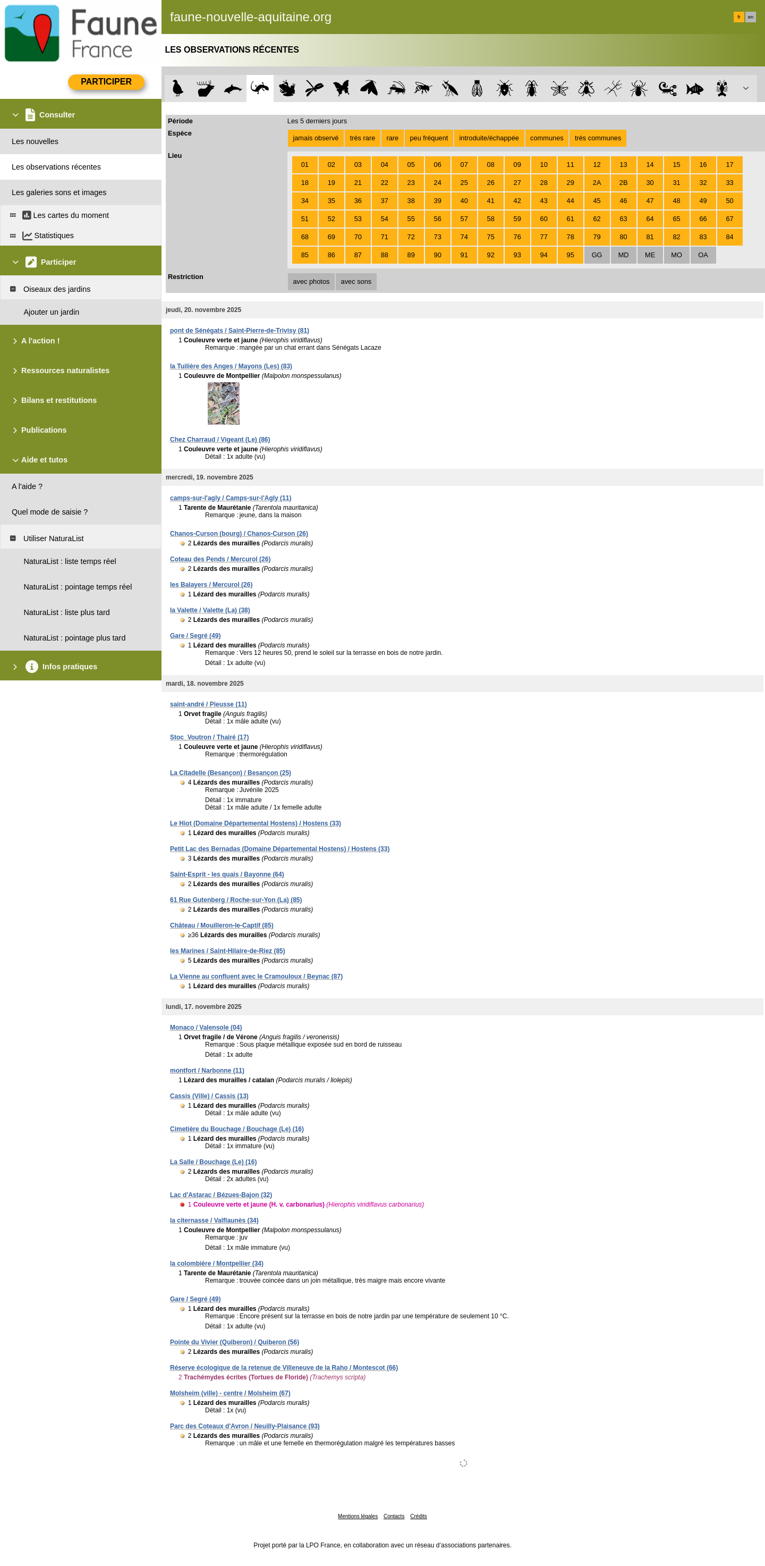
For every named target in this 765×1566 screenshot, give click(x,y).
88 (384, 255)
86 (331, 255)
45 (597, 201)
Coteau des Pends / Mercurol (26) (220, 559)
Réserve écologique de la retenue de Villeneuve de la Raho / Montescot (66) (284, 1367)
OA (703, 255)
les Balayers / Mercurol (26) (211, 584)
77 (544, 237)
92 (491, 255)
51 (305, 219)
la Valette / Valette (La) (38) (210, 610)
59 (517, 219)
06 (437, 165)
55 (411, 219)
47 (649, 201)
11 (570, 165)
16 (703, 165)
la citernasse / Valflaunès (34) (214, 1220)
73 (437, 237)
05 (411, 165)
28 (544, 183)
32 (703, 183)
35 (331, 201)
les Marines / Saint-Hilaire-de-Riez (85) (227, 951)
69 (331, 237)
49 (703, 201)
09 (517, 165)
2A (597, 183)
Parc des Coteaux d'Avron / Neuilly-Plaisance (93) (245, 1426)
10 (544, 165)
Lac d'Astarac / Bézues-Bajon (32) (221, 1195)
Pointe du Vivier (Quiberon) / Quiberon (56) (234, 1342)
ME (650, 255)
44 (570, 201)
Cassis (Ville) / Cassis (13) (209, 1096)
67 (729, 219)
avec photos (311, 281)
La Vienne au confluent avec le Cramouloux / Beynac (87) (256, 976)
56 (437, 219)
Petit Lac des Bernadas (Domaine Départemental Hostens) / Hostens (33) (279, 849)
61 (570, 219)
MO (676, 255)
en (750, 17)
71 (384, 237)
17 (729, 165)
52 (331, 219)
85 (305, 255)
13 (623, 165)
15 (676, 165)
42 (517, 201)
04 (384, 165)
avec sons (356, 281)
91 (464, 255)
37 (384, 201)
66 (703, 219)
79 (597, 237)
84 (729, 237)
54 (384, 219)
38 (411, 201)
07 (464, 165)
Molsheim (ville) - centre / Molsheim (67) (230, 1393)
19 (331, 183)
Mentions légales (358, 1516)
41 (491, 201)
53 (358, 219)
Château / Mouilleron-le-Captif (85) (222, 925)
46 (623, 201)
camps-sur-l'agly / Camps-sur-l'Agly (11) (230, 498)
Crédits (418, 1516)
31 (676, 183)
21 (358, 183)
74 (464, 237)
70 (358, 237)
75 (491, 237)
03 (358, 165)
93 (517, 255)
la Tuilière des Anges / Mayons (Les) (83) (231, 366)
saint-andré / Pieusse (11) (208, 704)
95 (570, 255)
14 (649, 165)
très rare (363, 138)
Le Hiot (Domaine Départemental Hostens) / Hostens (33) (255, 823)
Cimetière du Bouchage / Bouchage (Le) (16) (237, 1129)
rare (392, 138)
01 (305, 165)
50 (729, 201)
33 (729, 183)
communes (547, 138)
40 (464, 201)
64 (649, 219)
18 (305, 183)
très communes (598, 138)
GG (597, 255)
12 (597, 165)
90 (437, 255)
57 (464, 219)
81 (649, 237)
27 (517, 183)
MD (623, 255)
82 (676, 237)
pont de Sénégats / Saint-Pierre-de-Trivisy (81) (239, 330)
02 (331, 165)
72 (411, 237)
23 (411, 183)
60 (544, 219)
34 (305, 201)
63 (623, 219)
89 (411, 255)
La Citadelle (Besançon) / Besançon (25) (230, 773)
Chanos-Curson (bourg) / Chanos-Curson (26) (239, 533)
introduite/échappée (489, 138)
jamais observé (315, 138)
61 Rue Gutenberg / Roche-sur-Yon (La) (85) (236, 900)
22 (384, 183)
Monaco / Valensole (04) (206, 1027)
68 (305, 237)
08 (491, 165)
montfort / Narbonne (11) (207, 1070)
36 (358, 201)
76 (517, 237)
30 (649, 183)
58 (491, 219)
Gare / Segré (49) (195, 635)
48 (676, 201)
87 (358, 255)
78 (570, 237)
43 (544, 201)
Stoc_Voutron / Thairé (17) (209, 737)
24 (437, 183)
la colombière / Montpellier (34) (217, 1263)
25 (464, 183)
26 (491, 183)
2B (623, 183)
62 (597, 219)
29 (570, 183)
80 (623, 237)
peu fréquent (429, 138)
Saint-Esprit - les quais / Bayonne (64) (227, 874)
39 (437, 201)
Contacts (394, 1516)
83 (703, 237)
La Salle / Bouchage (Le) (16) (213, 1162)
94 (544, 255)
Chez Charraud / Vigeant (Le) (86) (220, 439)
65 (676, 219)
